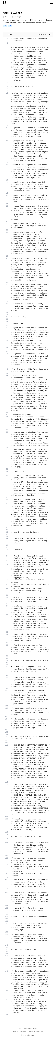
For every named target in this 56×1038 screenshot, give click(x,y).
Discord (23, 1032)
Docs (35, 1029)
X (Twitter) (31, 1032)
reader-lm (8, 12)
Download (28, 1029)
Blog (20, 1029)
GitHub (15, 1032)
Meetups (39, 1032)
